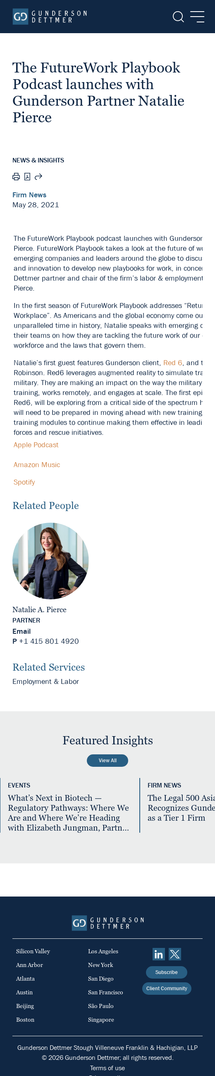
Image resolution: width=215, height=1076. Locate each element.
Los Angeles (103, 951)
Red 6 (172, 363)
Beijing (25, 1006)
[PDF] (27, 177)
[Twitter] (175, 954)
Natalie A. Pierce (39, 609)
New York (100, 965)
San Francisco (105, 992)
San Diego (101, 978)
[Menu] (195, 16)
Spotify (24, 482)
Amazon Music (37, 465)
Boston (25, 1019)
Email (21, 631)
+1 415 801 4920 (49, 641)
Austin (24, 992)
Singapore (101, 1019)
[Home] (49, 16)
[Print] (16, 178)
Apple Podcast (36, 445)
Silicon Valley (33, 951)
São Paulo (101, 1006)
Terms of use (107, 1068)
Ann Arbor (29, 965)
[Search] (177, 16)
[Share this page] (38, 178)
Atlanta (25, 978)
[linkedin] (159, 954)
